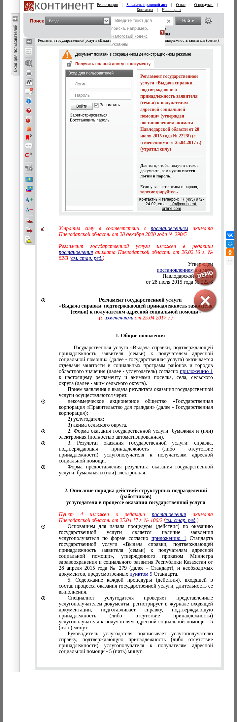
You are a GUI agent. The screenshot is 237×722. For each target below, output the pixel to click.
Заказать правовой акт (146, 4)
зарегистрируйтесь (159, 192)
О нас (181, 4)
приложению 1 (196, 371)
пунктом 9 (140, 574)
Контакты (145, 9)
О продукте (203, 4)
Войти (81, 106)
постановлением (169, 228)
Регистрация (107, 4)
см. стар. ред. (87, 258)
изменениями (118, 317)
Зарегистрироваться (88, 115)
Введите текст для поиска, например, (131, 32)
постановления (76, 252)
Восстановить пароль (90, 120)
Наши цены (171, 9)
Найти (188, 20)
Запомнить (110, 105)
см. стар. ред (180, 520)
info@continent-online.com (179, 206)
